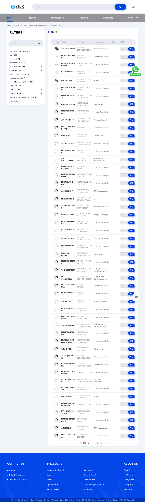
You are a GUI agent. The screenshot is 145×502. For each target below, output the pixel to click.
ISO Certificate (129, 475)
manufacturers (57, 18)
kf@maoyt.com (17, 475)
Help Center (128, 489)
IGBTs (61, 25)
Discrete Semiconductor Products (35, 25)
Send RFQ (133, 18)
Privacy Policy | (16, 500)
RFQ (131, 49)
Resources (108, 18)
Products (32, 18)
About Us (84, 18)
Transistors (53, 25)
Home (10, 18)
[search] (120, 7)
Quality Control (129, 480)
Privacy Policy (129, 485)
